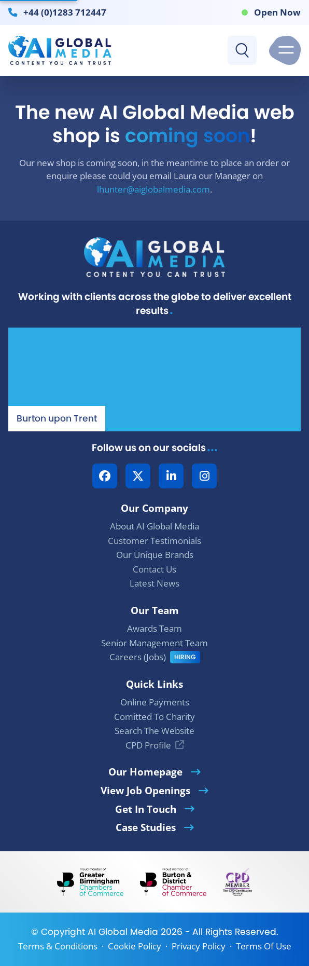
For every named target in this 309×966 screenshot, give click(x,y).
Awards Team (154, 628)
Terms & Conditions (57, 946)
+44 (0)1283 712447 (64, 12)
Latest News (154, 583)
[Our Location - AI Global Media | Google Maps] (154, 379)
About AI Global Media (154, 526)
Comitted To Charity (154, 717)
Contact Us (154, 569)
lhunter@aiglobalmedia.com (153, 189)
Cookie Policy (134, 946)
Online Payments (154, 702)
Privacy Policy (199, 946)
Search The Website (154, 731)
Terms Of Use (263, 946)
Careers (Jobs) (137, 657)
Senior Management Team (154, 643)
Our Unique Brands (154, 555)
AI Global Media (123, 932)
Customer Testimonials (154, 541)
